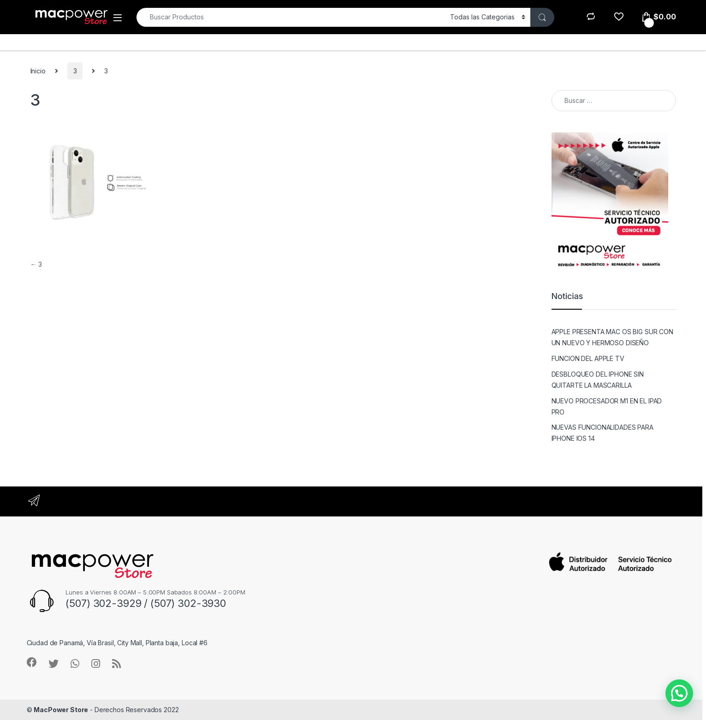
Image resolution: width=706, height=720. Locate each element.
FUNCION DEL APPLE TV (588, 358)
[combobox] (290, 17)
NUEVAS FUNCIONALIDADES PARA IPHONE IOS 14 (602, 432)
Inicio (38, 71)
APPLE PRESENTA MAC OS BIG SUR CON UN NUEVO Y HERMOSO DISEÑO (612, 337)
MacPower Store (61, 710)
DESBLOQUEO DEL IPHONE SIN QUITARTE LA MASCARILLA (598, 379)
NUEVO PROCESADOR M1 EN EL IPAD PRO (607, 406)
